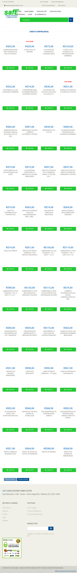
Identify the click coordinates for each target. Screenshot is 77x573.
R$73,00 (48, 46)
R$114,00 (68, 247)
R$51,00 (29, 247)
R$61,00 (67, 368)
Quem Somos (6, 508)
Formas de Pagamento (57, 2)
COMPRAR (10, 68)
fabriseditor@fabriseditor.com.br (13, 5)
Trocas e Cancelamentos (48, 5)
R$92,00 (48, 368)
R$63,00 (10, 46)
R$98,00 (10, 287)
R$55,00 (29, 328)
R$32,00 (10, 86)
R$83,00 (10, 126)
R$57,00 (29, 126)
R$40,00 (48, 86)
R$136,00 (49, 247)
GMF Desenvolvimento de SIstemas (65, 571)
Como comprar (31, 508)
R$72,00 (10, 167)
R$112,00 (49, 287)
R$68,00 (29, 408)
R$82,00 (67, 408)
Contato (4, 514)
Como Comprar (44, 2)
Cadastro (5, 520)
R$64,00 (67, 207)
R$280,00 (49, 448)
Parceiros (5, 511)
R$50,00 (10, 328)
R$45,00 (48, 126)
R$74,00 (29, 86)
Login (4, 517)
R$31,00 (10, 368)
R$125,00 (68, 46)
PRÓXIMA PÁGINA (23, 479)
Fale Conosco (61, 5)
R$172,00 (49, 328)
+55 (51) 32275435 (8, 2)
